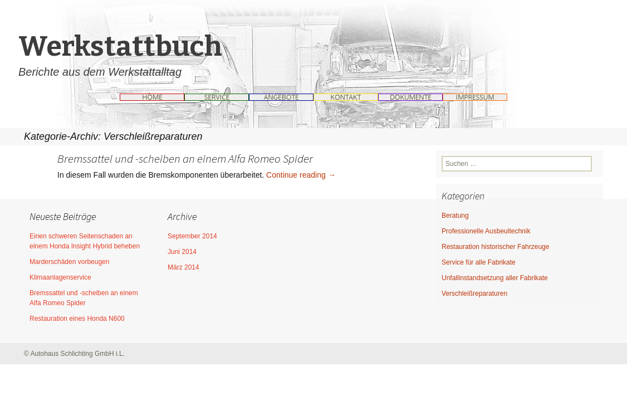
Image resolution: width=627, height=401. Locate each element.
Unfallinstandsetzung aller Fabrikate (495, 278)
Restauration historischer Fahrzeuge (495, 247)
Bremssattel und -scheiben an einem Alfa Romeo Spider (185, 158)
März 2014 (183, 267)
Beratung (455, 215)
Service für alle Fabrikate (479, 262)
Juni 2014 (182, 252)
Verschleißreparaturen (474, 293)
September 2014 (192, 236)
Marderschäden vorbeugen (69, 262)
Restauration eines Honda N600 (77, 318)
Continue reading (301, 174)
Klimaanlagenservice (60, 277)
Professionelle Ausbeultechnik (486, 231)
